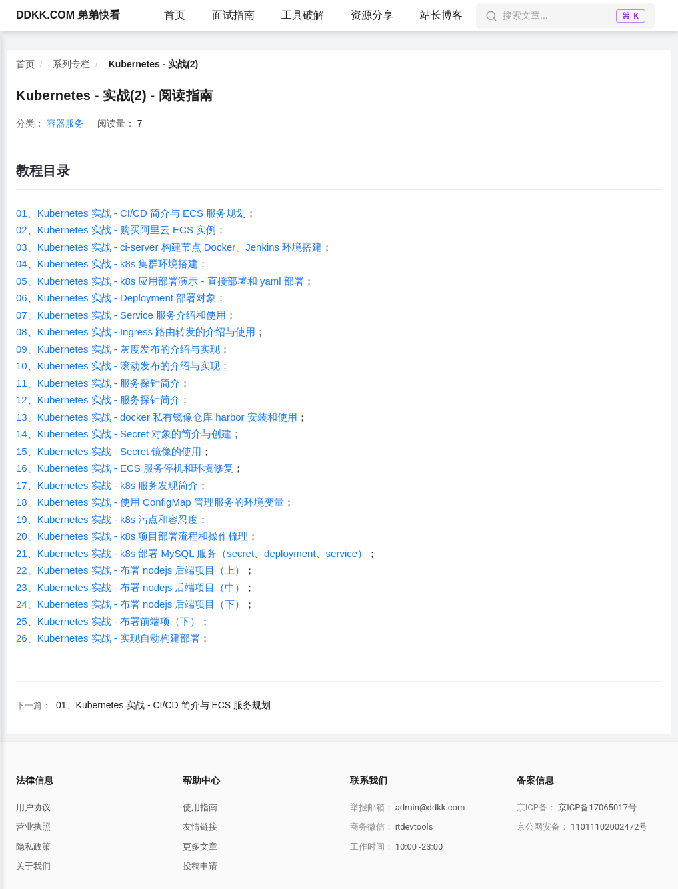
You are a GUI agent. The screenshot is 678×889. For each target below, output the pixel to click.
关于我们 (33, 866)
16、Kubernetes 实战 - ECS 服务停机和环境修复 (124, 468)
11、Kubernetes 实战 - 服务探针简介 (98, 383)
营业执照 (33, 827)
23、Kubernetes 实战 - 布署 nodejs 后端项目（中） (130, 587)
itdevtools (414, 827)
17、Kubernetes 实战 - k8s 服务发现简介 (107, 485)
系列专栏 (71, 64)
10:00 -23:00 (419, 847)
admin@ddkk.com (430, 807)
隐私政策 (33, 847)
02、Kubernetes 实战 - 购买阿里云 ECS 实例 (116, 229)
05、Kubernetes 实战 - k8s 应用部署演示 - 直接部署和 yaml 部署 (160, 281)
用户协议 (33, 807)
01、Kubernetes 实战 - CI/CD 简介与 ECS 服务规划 (131, 213)
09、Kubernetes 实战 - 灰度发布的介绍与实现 (118, 349)
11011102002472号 (609, 827)
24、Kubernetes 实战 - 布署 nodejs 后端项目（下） (130, 604)
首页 (174, 15)
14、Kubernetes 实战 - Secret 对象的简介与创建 (123, 433)
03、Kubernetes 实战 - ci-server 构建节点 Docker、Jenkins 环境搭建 (169, 247)
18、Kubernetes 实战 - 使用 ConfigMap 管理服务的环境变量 (150, 502)
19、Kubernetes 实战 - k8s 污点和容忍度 (107, 519)
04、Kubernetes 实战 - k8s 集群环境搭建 (107, 263)
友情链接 (200, 827)
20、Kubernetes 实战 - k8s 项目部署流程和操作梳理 (132, 536)
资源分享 (372, 15)
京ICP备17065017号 (597, 807)
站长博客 (441, 15)
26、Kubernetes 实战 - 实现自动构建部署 (108, 638)
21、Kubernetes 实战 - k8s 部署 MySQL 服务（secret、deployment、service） (191, 553)
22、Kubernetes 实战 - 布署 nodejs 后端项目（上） (130, 570)
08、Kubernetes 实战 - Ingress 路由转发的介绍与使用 (135, 331)
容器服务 (65, 123)
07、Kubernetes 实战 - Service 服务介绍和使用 (121, 315)
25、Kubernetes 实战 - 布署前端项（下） (108, 621)
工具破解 (302, 15)
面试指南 (233, 15)
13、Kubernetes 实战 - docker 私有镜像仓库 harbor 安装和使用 (156, 417)
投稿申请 (200, 866)
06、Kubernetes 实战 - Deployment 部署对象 (116, 297)
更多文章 (200, 847)
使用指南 (200, 807)
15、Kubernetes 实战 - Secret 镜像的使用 (108, 451)
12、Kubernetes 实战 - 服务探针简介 (98, 399)
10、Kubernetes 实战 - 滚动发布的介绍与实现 (118, 365)
